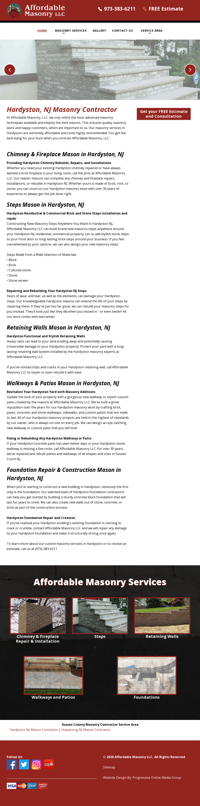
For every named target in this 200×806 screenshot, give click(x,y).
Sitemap (109, 767)
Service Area (151, 30)
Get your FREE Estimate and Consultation (163, 114)
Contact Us (122, 30)
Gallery (99, 30)
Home (42, 30)
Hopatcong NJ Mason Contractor (86, 729)
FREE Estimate (166, 8)
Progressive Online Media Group (156, 777)
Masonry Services (71, 30)
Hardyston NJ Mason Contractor (34, 729)
